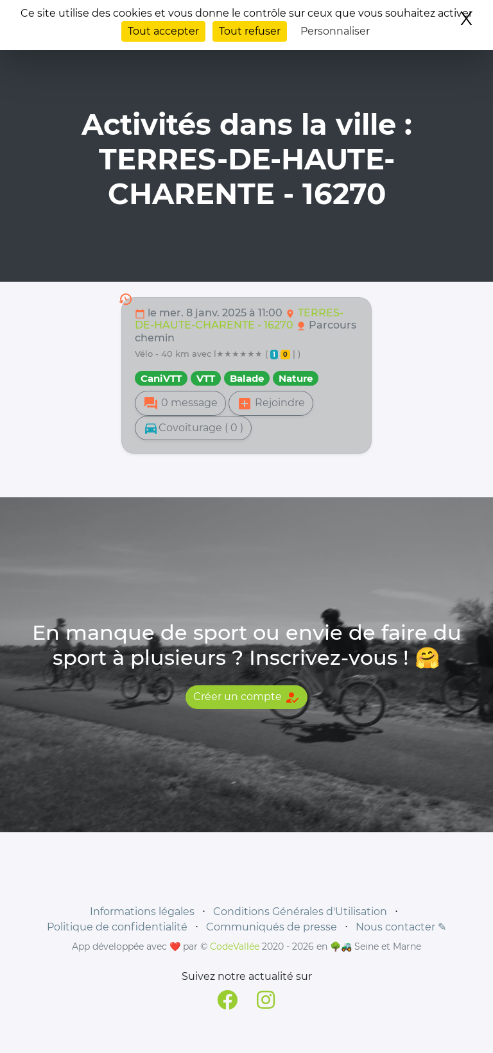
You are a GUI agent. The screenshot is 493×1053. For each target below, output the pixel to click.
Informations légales (142, 911)
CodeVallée (234, 946)
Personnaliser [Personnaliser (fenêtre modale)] (335, 31)
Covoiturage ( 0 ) (193, 428)
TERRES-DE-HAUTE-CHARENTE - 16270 (239, 319)
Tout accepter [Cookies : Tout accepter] (163, 31)
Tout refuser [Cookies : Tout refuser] (250, 31)
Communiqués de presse (271, 927)
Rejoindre (271, 403)
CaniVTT (161, 378)
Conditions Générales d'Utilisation (300, 911)
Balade (247, 378)
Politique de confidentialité (117, 927)
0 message (180, 403)
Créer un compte (246, 697)
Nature (296, 378)
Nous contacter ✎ (401, 927)
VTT (205, 378)
